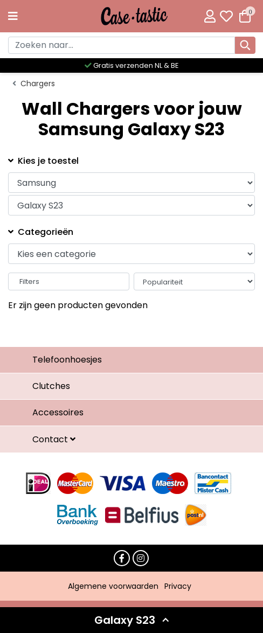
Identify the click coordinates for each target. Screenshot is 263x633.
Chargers (37, 83)
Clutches (51, 386)
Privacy (177, 586)
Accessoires (58, 412)
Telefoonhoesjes (67, 359)
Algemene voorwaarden (113, 586)
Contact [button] (51, 439)
